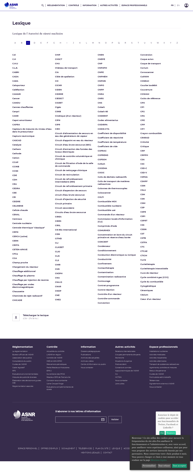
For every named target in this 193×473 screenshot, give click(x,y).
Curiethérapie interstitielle (153, 274)
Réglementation (56, 5)
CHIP (59, 60)
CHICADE (20, 306)
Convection (104, 308)
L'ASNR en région (55, 362)
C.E (16, 60)
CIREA (59, 222)
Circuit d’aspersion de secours (72, 196)
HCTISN (118, 385)
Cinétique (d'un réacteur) (69, 121)
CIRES (59, 227)
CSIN (141, 191)
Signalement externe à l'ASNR (160, 391)
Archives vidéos (87, 368)
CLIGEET (60, 253)
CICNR (59, 91)
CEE (17, 198)
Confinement (105, 269)
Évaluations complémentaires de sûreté (61, 396)
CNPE (101, 78)
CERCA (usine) (22, 242)
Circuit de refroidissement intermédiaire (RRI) (70, 186)
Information (89, 5)
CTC (141, 252)
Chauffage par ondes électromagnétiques (26, 291)
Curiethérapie (146, 270)
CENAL (18, 220)
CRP (141, 156)
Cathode (19, 159)
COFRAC (102, 156)
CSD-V (142, 178)
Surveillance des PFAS (57, 381)
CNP (100, 69)
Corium (143, 73)
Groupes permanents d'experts (127, 362)
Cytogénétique (147, 292)
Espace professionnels (134, 5)
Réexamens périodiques (58, 372)
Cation (18, 163)
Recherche (119, 365)
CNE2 (59, 305)
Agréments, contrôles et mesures (161, 375)
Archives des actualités (90, 365)
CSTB (141, 244)
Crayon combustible (149, 139)
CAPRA (19, 130)
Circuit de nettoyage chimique (72, 176)
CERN (18, 246)
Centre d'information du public (93, 372)
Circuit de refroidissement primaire (74, 192)
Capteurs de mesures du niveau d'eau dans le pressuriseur (31, 136)
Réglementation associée (25, 394)
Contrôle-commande (109, 304)
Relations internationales (125, 359)
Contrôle (73, 5)
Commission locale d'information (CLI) (115, 226)
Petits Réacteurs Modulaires (59, 375)
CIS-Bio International (67, 235)
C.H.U (18, 69)
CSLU (141, 196)
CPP (141, 130)
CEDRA (19, 194)
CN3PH (60, 279)
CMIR (59, 270)
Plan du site (101, 459)
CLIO (58, 257)
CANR (18, 121)
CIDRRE (60, 100)
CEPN (18, 238)
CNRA (101, 100)
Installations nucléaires (157, 359)
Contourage (104, 287)
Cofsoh (101, 169)
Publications (86, 362)
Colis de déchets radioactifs (112, 183)
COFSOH (102, 165)
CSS (141, 231)
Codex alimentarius (108, 126)
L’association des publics (25, 365)
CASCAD (19, 146)
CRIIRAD (143, 143)
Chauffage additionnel (26, 277)
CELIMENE (20, 211)
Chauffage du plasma (26, 281)
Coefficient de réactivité (110, 143)
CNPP (101, 95)
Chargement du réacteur (28, 273)
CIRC (59, 135)
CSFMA (142, 183)
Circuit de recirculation (68, 180)
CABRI (18, 78)
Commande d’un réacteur (111, 220)
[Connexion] (186, 5)
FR (172, 5)
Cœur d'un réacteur (149, 305)
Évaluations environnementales (28, 381)
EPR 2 (50, 378)
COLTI (101, 203)
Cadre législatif (21, 375)
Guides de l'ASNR (22, 372)
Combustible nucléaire (109, 211)
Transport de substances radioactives (162, 372)
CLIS (58, 262)
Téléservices (153, 388)
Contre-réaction (106, 295)
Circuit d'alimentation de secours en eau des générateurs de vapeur (75, 140)
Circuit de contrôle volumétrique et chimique (75, 163)
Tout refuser (164, 465)
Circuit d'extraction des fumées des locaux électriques (74, 156)
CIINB (59, 117)
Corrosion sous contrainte (58, 388)
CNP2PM (102, 73)
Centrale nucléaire (24, 229)
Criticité (143, 148)
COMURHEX (104, 236)
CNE (58, 301)
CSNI (141, 209)
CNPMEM (102, 82)
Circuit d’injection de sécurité (71, 205)
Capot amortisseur (25, 126)
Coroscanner (145, 78)
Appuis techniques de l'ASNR (126, 378)
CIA (58, 78)
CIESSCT (60, 104)
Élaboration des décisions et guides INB (29, 389)
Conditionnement (107, 256)
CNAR (59, 292)
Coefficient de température (112, 148)
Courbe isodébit (147, 91)
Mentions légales (90, 463)
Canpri (18, 117)
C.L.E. (18, 73)
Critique (143, 152)
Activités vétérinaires (156, 368)
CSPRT (142, 226)
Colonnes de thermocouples (112, 194)
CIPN (59, 126)
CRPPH (143, 161)
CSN (141, 204)
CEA (17, 190)
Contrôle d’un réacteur (110, 300)
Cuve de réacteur (148, 279)
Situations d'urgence (123, 368)
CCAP (18, 168)
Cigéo (59, 113)
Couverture (145, 95)
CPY (141, 135)
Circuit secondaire (66, 214)
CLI (58, 248)
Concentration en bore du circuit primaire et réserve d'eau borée (115, 241)
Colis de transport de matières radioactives (114, 188)
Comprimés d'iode (107, 232)
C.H (17, 65)
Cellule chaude (22, 216)
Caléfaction (21, 95)
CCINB (18, 172)
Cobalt (101, 113)
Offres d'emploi (49, 459)
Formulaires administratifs (158, 385)
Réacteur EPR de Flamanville (60, 385)
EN (178, 5)
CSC (141, 169)
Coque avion (145, 65)
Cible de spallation (66, 82)
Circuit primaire (64, 209)
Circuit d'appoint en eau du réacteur (75, 146)
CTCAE (142, 257)
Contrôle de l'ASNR (56, 365)
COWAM (143, 100)
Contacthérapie (106, 274)
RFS (16, 378)
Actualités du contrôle (57, 359)
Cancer (18, 104)
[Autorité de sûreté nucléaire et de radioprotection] (11, 5)
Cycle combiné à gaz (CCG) (153, 283)
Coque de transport (149, 69)
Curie (142, 265)
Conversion (145, 60)
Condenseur (104, 252)
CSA (141, 165)
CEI (17, 203)
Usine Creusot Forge (56, 391)
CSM (141, 200)
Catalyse (19, 150)
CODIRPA (103, 130)
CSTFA (142, 248)
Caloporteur (21, 91)
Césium (143, 300)
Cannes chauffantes (25, 113)
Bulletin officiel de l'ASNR (25, 362)
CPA (141, 121)
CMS (58, 275)
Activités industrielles (156, 365)
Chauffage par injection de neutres (33, 286)
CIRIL (59, 231)
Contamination (106, 278)
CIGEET (60, 108)
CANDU (19, 108)
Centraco (20, 225)
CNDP (59, 296)
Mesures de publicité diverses (27, 385)
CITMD (59, 244)
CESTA (18, 251)
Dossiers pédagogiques (91, 359)
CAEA (18, 87)
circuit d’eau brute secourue (71, 200)
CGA (17, 264)
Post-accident (120, 372)
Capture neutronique (26, 142)
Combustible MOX (107, 207)
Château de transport (67, 73)
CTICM (142, 261)
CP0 (141, 108)
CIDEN (59, 95)
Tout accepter (179, 465)
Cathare (19, 155)
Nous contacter (87, 375)
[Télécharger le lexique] (96, 322)
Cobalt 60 (103, 117)
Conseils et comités (123, 375)
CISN (58, 240)
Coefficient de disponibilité (112, 139)
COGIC (101, 178)
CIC (58, 87)
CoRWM (143, 82)
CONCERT (103, 247)
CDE (17, 181)
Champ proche (23, 268)
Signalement (68, 459)
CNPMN (102, 87)
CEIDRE (19, 207)
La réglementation (22, 359)
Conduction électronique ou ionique (117, 260)
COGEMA (102, 174)
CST (141, 239)
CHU (58, 69)
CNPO (101, 91)
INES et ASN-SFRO (56, 368)
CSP (141, 213)
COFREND (103, 161)
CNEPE (101, 65)
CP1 (141, 113)
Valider (116, 427)
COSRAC (143, 87)
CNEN (101, 60)
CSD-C (142, 174)
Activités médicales (156, 362)
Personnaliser (149, 465)
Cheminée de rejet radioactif (30, 301)
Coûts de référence (149, 104)
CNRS (101, 104)
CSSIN (142, 235)
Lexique (116, 459)
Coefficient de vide (107, 152)
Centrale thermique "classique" (31, 233)
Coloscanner (104, 198)
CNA (58, 283)
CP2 (141, 117)
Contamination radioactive (112, 282)
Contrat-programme (108, 291)
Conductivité (104, 265)
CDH (17, 185)
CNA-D (59, 288)
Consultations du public (24, 368)
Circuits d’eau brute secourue (71, 218)
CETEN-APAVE (22, 255)
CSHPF (142, 187)
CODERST (103, 121)
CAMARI (19, 100)
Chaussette (21, 297)
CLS (58, 266)
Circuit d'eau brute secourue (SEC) (74, 150)
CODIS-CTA (103, 135)
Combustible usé (106, 216)
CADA (18, 82)
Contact (107, 463)
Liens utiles (119, 391)
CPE (141, 126)
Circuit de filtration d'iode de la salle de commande (75, 170)
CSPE (142, 217)
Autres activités (109, 5)
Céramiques (145, 296)
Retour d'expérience (156, 378)
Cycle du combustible (150, 287)
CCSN (18, 177)
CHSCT (59, 65)
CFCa (18, 259)
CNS (100, 108)
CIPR (59, 130)
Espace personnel (27, 459)
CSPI (141, 222)
